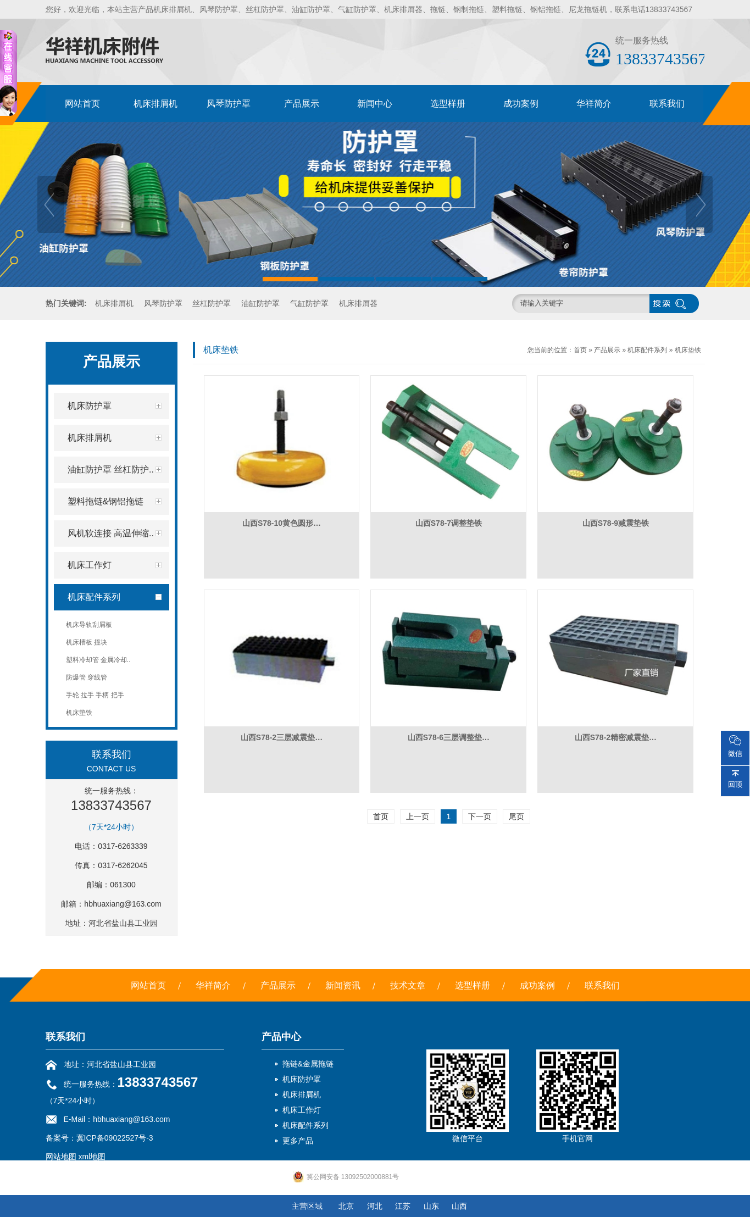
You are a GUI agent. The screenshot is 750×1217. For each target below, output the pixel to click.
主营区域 (307, 1206)
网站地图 (61, 1156)
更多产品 (297, 1140)
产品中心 (281, 1036)
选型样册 (447, 103)
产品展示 (301, 103)
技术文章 (407, 985)
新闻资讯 (342, 985)
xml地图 (91, 1156)
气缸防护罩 (309, 303)
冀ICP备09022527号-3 (114, 1137)
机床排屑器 (358, 303)
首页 (580, 350)
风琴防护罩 (229, 103)
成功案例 (520, 103)
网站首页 (82, 103)
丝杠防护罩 (211, 303)
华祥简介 (594, 103)
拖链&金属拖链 (308, 1063)
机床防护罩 (301, 1079)
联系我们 (667, 103)
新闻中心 (374, 103)
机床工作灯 (301, 1109)
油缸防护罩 (260, 303)
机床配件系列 (647, 350)
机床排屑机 (155, 103)
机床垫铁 (688, 350)
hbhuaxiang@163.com (122, 903)
